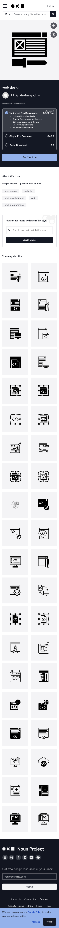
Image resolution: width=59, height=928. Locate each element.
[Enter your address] (29, 876)
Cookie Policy (35, 912)
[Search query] (29, 230)
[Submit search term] (53, 14)
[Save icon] (54, 25)
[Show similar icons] (54, 34)
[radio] (29, 120)
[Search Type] (7, 14)
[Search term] (31, 14)
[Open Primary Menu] (5, 6)
